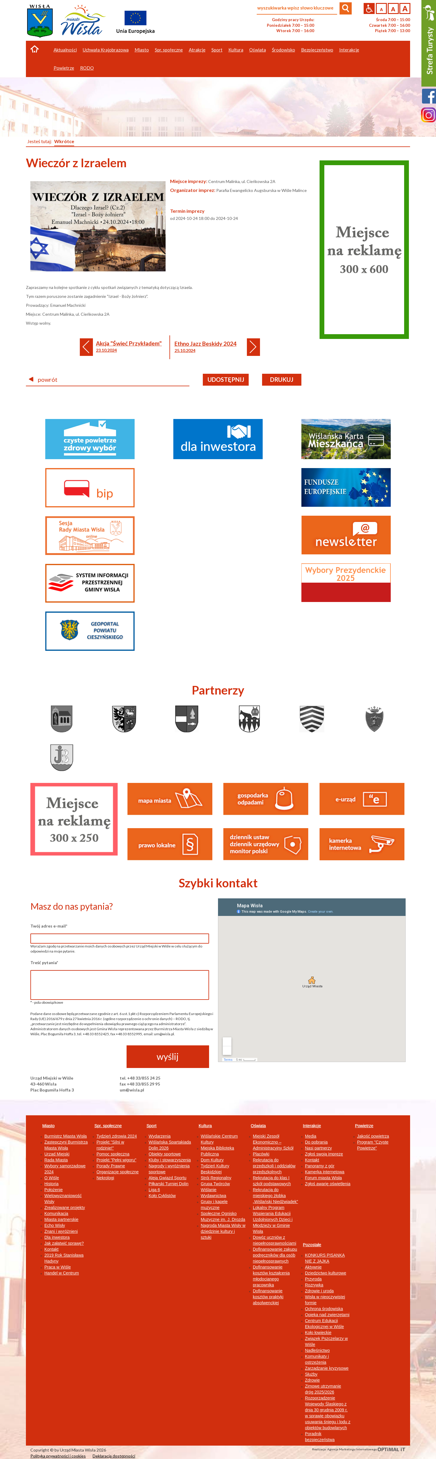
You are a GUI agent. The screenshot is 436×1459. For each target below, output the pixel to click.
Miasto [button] (142, 49)
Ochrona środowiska (324, 1308)
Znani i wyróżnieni (61, 1231)
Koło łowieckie (318, 1332)
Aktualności (65, 49)
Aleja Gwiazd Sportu (167, 1177)
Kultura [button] (235, 49)
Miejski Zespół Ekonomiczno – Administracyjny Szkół (273, 1142)
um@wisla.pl (132, 1089)
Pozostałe (312, 1244)
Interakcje (312, 1125)
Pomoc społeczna (113, 1154)
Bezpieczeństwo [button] (317, 49)
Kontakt (51, 1249)
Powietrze (364, 1125)
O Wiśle (51, 1177)
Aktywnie (313, 1267)
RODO (87, 68)
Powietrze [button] (64, 68)
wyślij (168, 1056)
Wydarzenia (160, 1136)
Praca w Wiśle (57, 1267)
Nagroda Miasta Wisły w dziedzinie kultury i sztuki (223, 1231)
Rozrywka (314, 1285)
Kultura (205, 1125)
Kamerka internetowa (324, 1171)
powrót (43, 379)
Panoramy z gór (319, 1166)
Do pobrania (316, 1142)
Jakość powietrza (373, 1136)
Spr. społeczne (108, 1125)
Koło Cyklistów (162, 1195)
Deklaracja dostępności (114, 1455)
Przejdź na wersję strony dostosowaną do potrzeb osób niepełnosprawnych (369, 8)
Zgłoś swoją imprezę (324, 1154)
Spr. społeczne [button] (169, 49)
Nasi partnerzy (318, 1148)
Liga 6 (154, 1189)
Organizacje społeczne (117, 1171)
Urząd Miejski (56, 1154)
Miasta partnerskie (61, 1219)
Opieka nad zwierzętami (327, 1314)
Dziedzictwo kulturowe (325, 1273)
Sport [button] (216, 49)
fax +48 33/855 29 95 (140, 1083)
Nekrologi (105, 1177)
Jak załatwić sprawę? (64, 1243)
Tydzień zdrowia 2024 (116, 1136)
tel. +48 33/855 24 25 (140, 1077)
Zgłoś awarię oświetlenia (328, 1183)
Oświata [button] (257, 49)
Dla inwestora (57, 1237)
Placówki (261, 1154)
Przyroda (313, 1279)
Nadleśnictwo (317, 1350)
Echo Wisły (54, 1225)
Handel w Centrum (61, 1273)
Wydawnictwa (213, 1195)
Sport (151, 1125)
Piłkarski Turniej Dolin (169, 1183)
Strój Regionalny (216, 1177)
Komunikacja (56, 1213)
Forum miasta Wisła (323, 1177)
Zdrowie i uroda (319, 1290)
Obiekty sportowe (165, 1154)
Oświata (258, 1125)
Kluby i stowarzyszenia (170, 1160)
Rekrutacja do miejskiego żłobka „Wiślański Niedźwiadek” (275, 1195)
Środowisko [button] (283, 49)
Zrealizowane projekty (64, 1207)
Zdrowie (312, 1380)
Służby (311, 1374)
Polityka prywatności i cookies (58, 1455)
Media (310, 1136)
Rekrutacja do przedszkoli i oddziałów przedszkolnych (274, 1166)
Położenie (53, 1189)
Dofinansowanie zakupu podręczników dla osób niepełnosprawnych (275, 1255)
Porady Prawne (110, 1166)
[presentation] (75, 1057)
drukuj (281, 379)
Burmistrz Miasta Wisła (65, 1136)
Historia (51, 1183)
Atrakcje (197, 49)
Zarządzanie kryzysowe (326, 1368)
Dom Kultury (212, 1160)
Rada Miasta (56, 1160)
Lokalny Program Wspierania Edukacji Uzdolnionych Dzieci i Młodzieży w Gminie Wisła (272, 1219)
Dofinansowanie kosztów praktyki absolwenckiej (268, 1296)
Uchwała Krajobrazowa (106, 49)
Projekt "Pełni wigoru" (116, 1160)
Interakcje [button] (349, 49)
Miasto (48, 1125)
